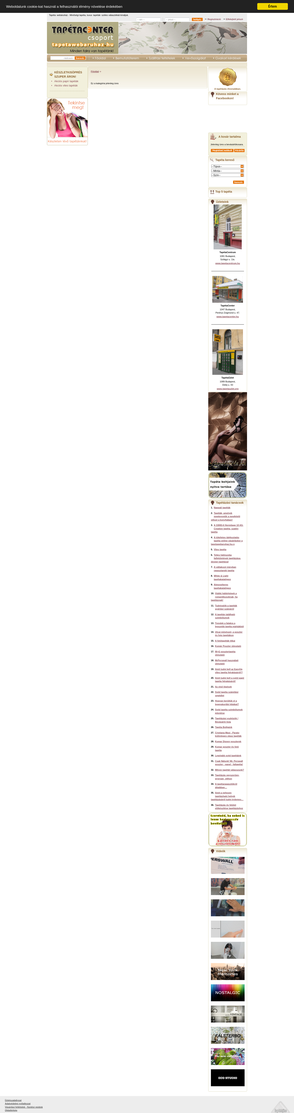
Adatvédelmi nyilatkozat (17, 1103)
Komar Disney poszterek (228, 741)
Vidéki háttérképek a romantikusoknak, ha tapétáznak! (224, 596)
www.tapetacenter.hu (227, 316)
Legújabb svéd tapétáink (228, 755)
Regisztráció (214, 19)
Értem (272, 6)
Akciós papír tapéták (66, 81)
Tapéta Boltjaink (223, 727)
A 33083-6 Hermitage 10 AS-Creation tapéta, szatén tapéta (227, 528)
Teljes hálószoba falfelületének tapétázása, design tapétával (226, 558)
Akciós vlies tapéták (66, 85)
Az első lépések (223, 686)
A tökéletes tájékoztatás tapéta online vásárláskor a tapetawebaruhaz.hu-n (227, 540)
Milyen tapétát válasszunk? (229, 769)
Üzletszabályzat (13, 1100)
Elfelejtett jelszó (234, 19)
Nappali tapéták (222, 507)
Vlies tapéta (220, 549)
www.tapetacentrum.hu (227, 263)
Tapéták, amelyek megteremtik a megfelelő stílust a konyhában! (225, 516)
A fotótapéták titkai (225, 640)
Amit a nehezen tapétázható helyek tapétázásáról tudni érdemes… (227, 796)
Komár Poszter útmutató (228, 646)
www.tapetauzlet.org (228, 388)
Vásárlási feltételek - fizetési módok (24, 1107)
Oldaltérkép (11, 1110)
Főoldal (95, 71)
